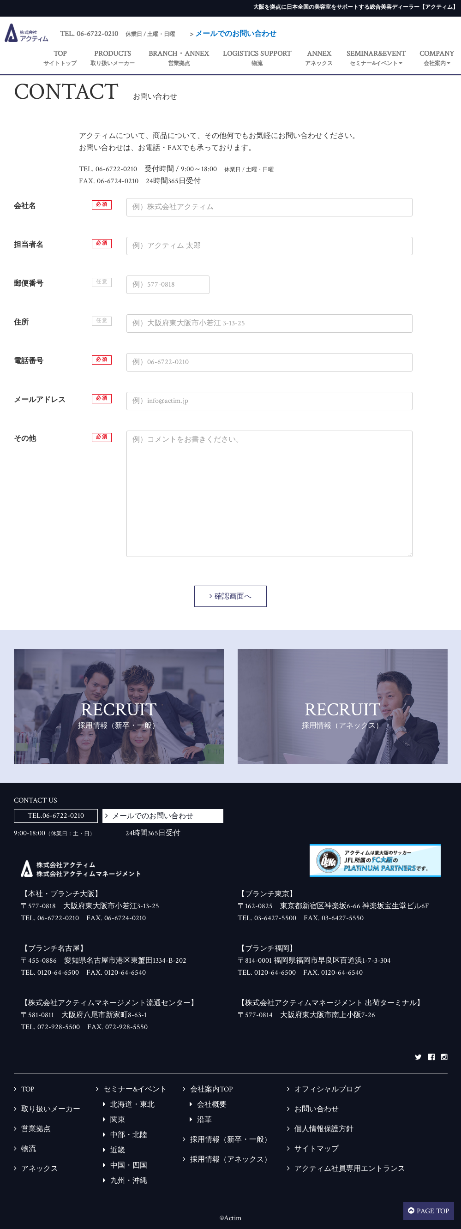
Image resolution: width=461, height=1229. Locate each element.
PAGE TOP (433, 1211)
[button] (376, 59)
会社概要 (212, 1104)
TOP (28, 1089)
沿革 (204, 1120)
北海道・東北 (132, 1104)
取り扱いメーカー (50, 1109)
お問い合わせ (316, 1109)
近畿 (117, 1150)
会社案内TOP (211, 1089)
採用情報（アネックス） (230, 1159)
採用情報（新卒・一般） (230, 1140)
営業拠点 (36, 1129)
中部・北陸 (128, 1135)
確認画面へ (233, 596)
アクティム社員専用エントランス (349, 1169)
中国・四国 (128, 1165)
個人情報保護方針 (323, 1129)
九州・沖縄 (128, 1181)
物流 (28, 1149)
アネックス (39, 1169)
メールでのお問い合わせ (235, 34)
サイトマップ (316, 1149)
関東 (117, 1120)
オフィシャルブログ (327, 1089)
